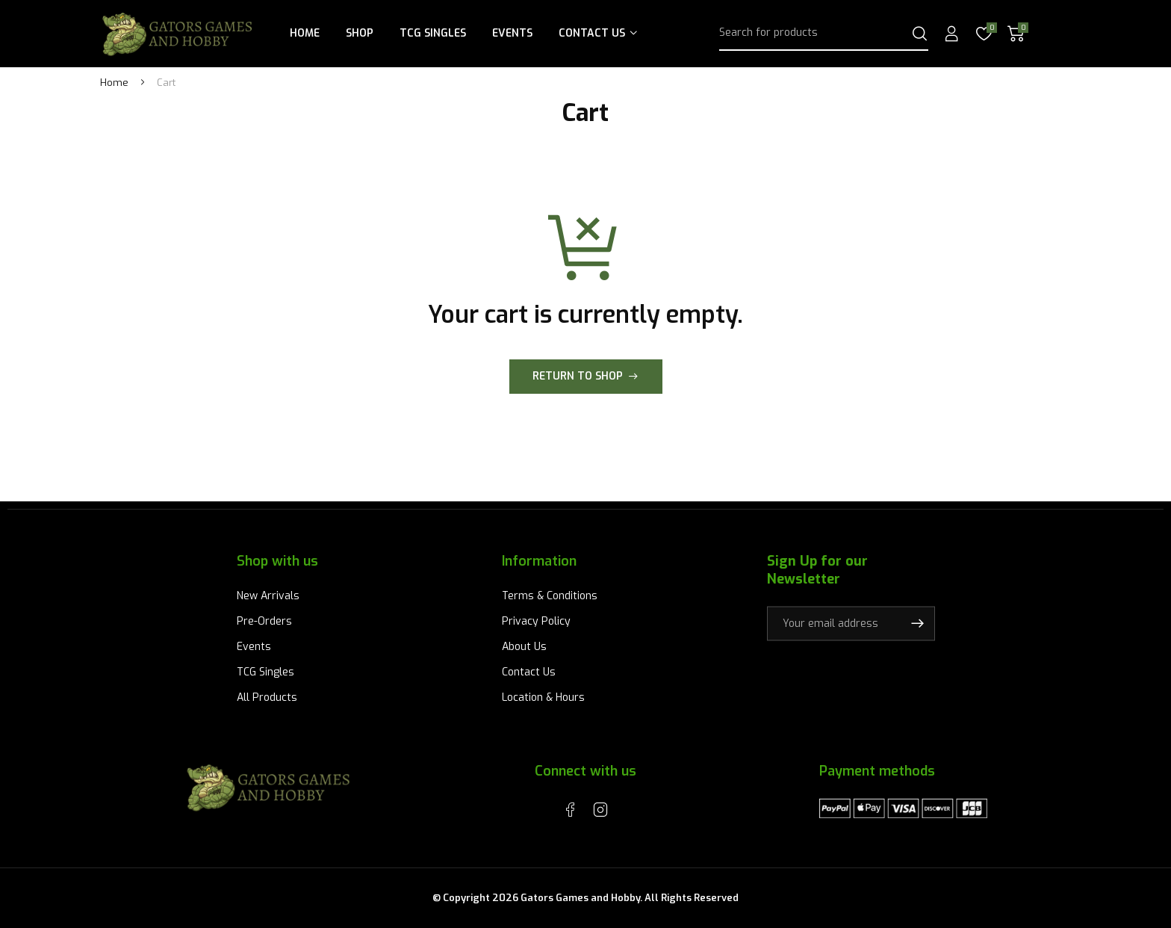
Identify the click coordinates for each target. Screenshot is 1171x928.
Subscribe (917, 623)
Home (305, 33)
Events (512, 33)
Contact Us (592, 33)
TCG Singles (433, 33)
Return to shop (577, 376)
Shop (359, 33)
